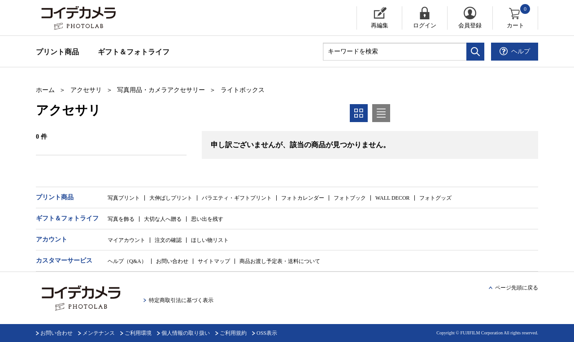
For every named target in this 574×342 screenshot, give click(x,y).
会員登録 (470, 25)
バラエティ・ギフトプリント (237, 198)
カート (519, 17)
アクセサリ (86, 90)
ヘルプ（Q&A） (127, 261)
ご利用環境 (138, 333)
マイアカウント (126, 240)
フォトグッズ (435, 198)
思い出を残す (207, 219)
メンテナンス (99, 333)
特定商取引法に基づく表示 (181, 300)
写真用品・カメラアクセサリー (161, 90)
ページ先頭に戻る (516, 288)
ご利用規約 (233, 333)
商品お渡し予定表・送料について (279, 261)
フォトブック (350, 198)
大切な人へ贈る (163, 219)
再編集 (379, 25)
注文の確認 (168, 240)
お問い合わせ (172, 261)
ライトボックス (243, 90)
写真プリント (124, 198)
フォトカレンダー (302, 198)
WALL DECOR (392, 198)
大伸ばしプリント (170, 198)
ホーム (45, 90)
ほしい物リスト (210, 240)
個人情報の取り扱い (185, 333)
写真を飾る (121, 219)
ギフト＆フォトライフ (134, 52)
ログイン (424, 25)
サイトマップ (214, 261)
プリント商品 (57, 52)
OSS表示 (267, 333)
